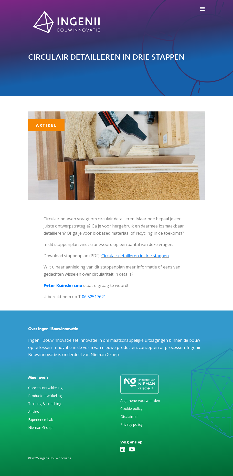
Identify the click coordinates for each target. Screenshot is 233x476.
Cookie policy (131, 408)
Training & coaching (44, 403)
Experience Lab (40, 419)
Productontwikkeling (45, 395)
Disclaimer (129, 416)
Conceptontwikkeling (45, 387)
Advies (33, 411)
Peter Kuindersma (63, 285)
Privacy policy (131, 424)
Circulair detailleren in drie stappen (135, 255)
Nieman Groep (40, 427)
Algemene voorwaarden (140, 400)
